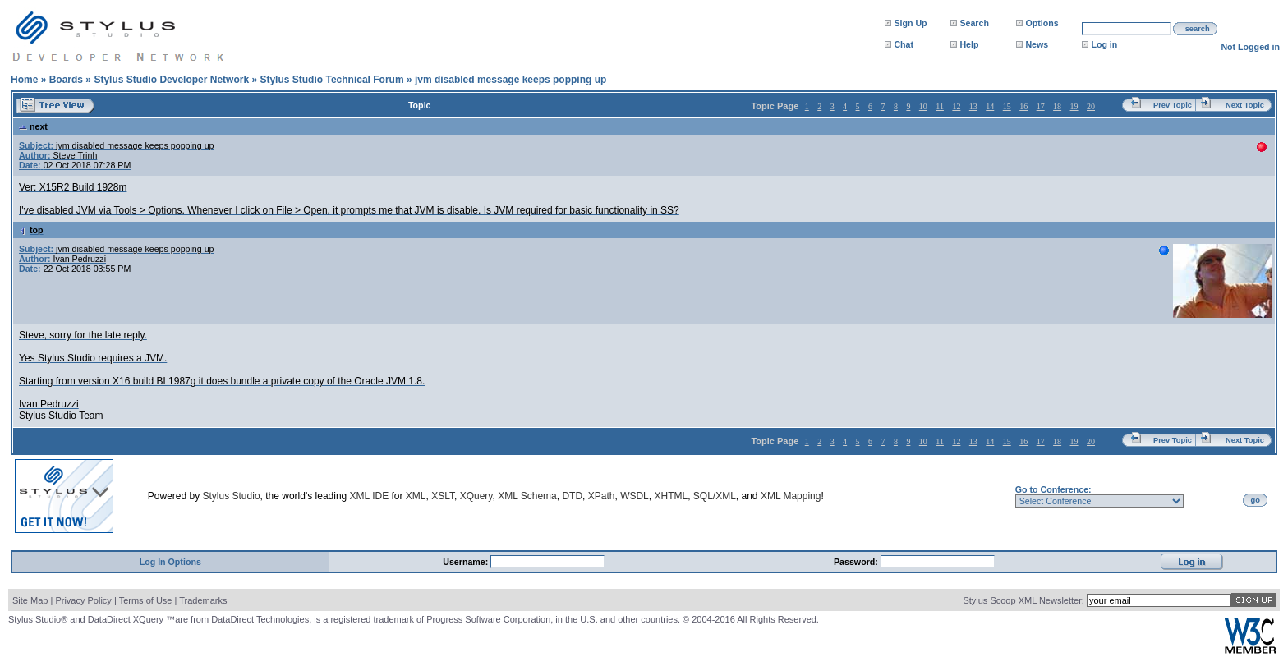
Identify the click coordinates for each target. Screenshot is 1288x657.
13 (973, 106)
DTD (572, 496)
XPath (601, 496)
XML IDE (369, 496)
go (1255, 500)
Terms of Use (145, 600)
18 (1057, 106)
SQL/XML (714, 496)
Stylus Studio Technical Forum (331, 79)
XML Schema (527, 496)
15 (1007, 106)
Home (24, 79)
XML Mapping (791, 496)
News (1036, 44)
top (31, 230)
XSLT (442, 496)
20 (1091, 106)
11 (940, 106)
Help (968, 44)
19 (1074, 106)
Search (974, 23)
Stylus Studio (231, 496)
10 (923, 106)
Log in (1104, 44)
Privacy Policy (83, 600)
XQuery (476, 496)
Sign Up (910, 23)
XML (416, 496)
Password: (857, 562)
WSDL (634, 496)
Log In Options (170, 562)
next (33, 126)
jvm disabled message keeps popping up (510, 79)
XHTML (671, 496)
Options (1041, 23)
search (1197, 29)
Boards (66, 79)
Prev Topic (1172, 105)
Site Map (30, 600)
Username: (466, 562)
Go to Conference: (1053, 489)
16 (1023, 106)
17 (1041, 106)
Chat (903, 44)
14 (990, 106)
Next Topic (1245, 105)
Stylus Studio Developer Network (171, 79)
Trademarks (203, 600)
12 (956, 106)
